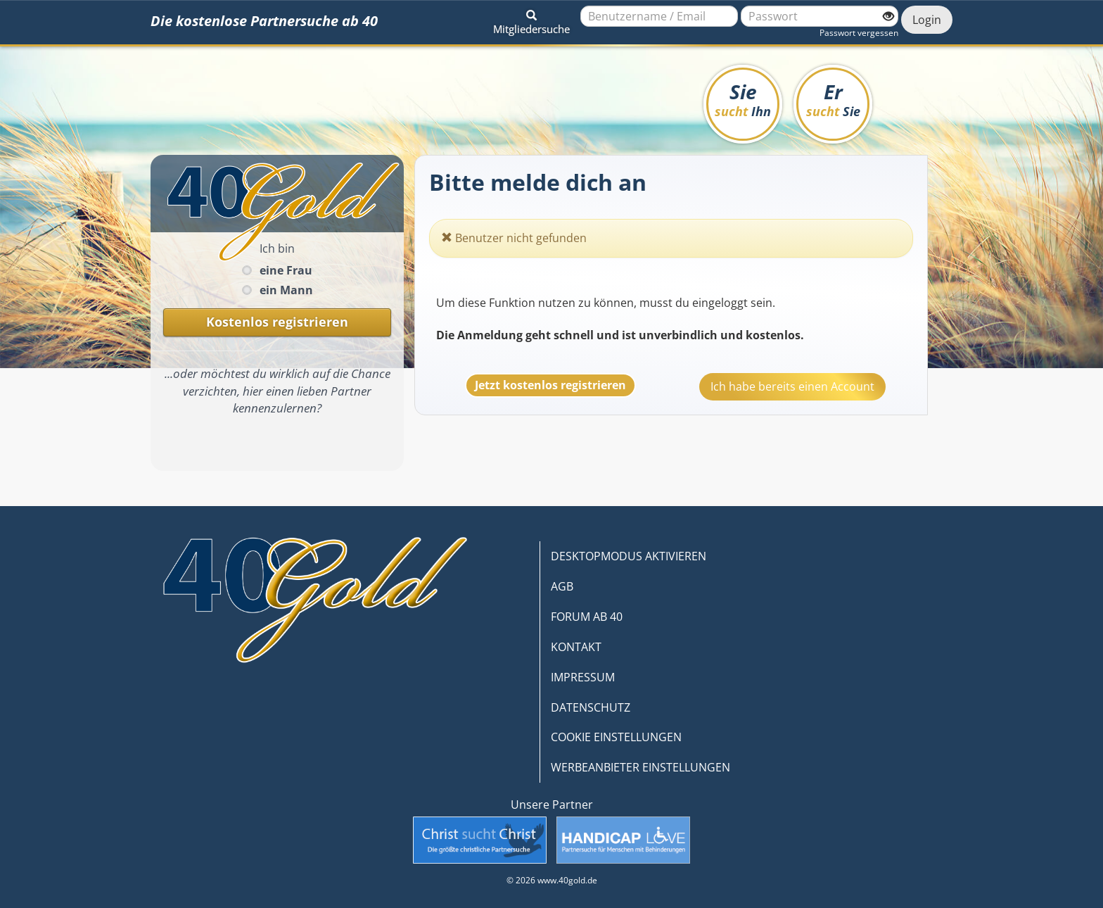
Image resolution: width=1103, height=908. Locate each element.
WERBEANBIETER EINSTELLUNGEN (640, 767)
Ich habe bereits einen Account (792, 386)
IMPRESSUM (583, 677)
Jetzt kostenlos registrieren (550, 385)
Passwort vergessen (859, 33)
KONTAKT (576, 647)
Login (926, 19)
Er (833, 99)
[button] (531, 20)
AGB (562, 586)
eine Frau (286, 270)
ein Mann (286, 290)
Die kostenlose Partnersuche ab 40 (264, 20)
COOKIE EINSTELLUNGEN (616, 737)
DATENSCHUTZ (590, 707)
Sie (743, 99)
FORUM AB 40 (587, 616)
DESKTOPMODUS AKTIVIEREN (628, 556)
